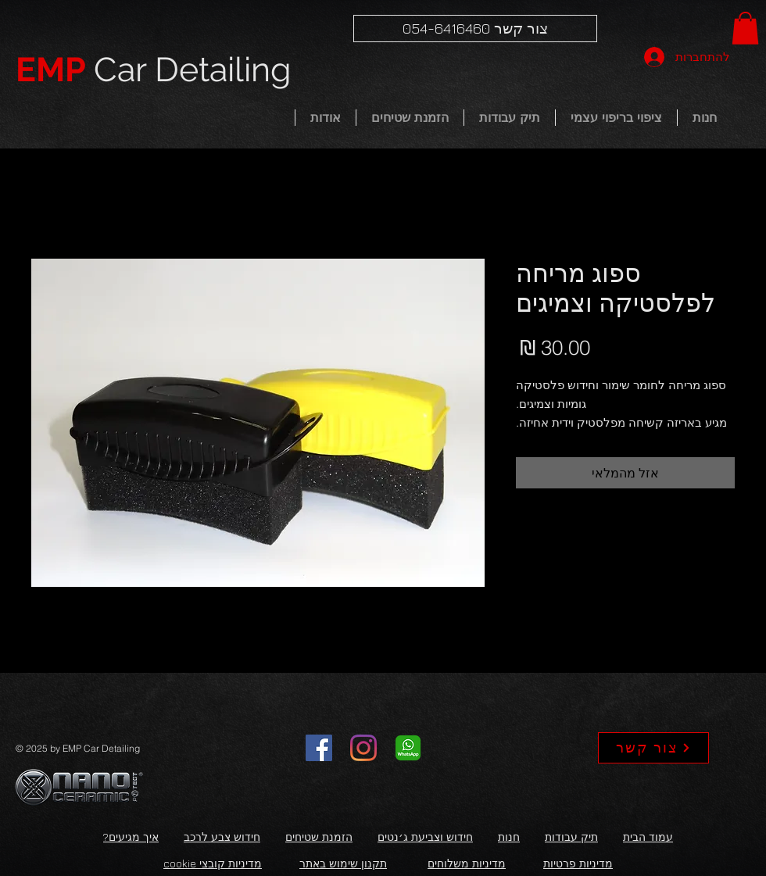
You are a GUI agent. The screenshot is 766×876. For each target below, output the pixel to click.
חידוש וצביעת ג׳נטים (425, 836)
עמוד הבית (648, 836)
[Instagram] (363, 748)
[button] (745, 28)
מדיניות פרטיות (578, 863)
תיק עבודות (571, 836)
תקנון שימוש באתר (343, 863)
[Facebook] (319, 748)
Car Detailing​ (154, 69)
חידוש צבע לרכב (222, 836)
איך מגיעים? (131, 836)
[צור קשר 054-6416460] (475, 28)
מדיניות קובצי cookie (212, 863)
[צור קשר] (653, 747)
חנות (509, 836)
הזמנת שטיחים (319, 836)
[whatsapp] (408, 748)
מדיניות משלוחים (467, 863)
